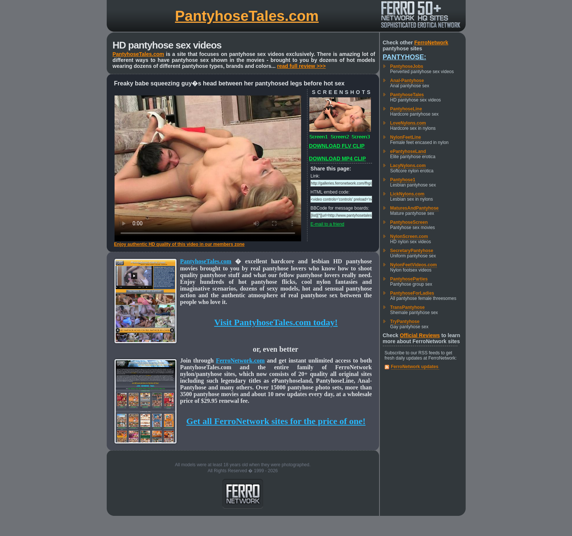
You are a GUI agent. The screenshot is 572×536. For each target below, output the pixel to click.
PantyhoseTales (407, 94)
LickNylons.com (407, 194)
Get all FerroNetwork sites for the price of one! (275, 421)
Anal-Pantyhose (407, 80)
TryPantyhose (405, 321)
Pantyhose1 (402, 179)
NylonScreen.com (409, 236)
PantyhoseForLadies (412, 293)
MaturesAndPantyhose (414, 208)
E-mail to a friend (327, 224)
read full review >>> (301, 66)
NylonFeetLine (405, 137)
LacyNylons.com (408, 165)
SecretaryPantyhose (411, 250)
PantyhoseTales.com (247, 16)
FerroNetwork (431, 43)
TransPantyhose (407, 307)
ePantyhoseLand (408, 151)
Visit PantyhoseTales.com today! (276, 322)
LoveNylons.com (408, 123)
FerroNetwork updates (414, 366)
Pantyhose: (404, 57)
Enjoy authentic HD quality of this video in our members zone (179, 244)
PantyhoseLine (406, 109)
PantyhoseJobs (406, 66)
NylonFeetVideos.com (413, 264)
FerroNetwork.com (240, 360)
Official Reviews (420, 335)
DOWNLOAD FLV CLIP (337, 146)
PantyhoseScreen (409, 222)
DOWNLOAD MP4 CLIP (337, 159)
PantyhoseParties (409, 279)
